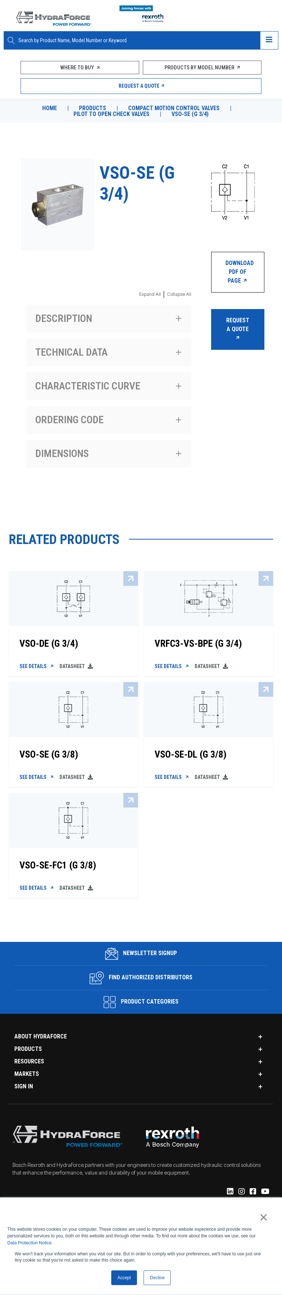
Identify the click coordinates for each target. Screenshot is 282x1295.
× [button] (263, 1217)
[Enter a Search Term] (136, 40)
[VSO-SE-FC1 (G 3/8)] (73, 864)
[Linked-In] (230, 1194)
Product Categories (141, 1004)
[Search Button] (11, 40)
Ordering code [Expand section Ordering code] (69, 420)
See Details (37, 667)
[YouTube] (265, 1194)
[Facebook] (252, 1194)
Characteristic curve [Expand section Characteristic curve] (87, 386)
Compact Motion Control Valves (174, 108)
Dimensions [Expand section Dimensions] (62, 453)
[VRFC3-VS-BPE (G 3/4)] (208, 641)
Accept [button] (124, 1277)
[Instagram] (241, 1194)
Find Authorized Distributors (141, 980)
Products (91, 108)
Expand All (150, 294)
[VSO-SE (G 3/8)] (73, 753)
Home (48, 108)
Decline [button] (157, 1277)
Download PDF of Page (239, 272)
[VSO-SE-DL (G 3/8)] (208, 753)
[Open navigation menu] (269, 40)
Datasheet (76, 667)
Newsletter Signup (141, 956)
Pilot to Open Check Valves (111, 114)
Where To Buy (80, 67)
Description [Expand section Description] (63, 318)
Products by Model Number (202, 67)
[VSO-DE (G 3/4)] (73, 641)
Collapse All (179, 294)
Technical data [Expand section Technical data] (71, 352)
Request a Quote (141, 86)
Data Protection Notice (29, 1242)
